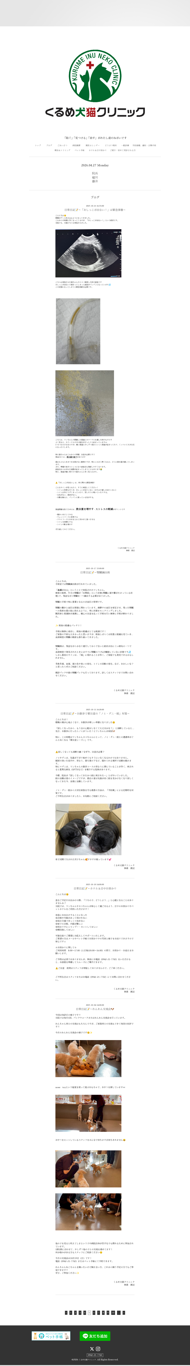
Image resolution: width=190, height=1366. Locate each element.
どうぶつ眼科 (112, 146)
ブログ (48, 146)
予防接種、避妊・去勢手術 (146, 146)
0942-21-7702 (95, 1356)
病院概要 (76, 146)
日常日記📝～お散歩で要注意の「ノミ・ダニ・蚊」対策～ (95, 714)
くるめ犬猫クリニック (87, 1360)
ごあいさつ (61, 146)
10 (114, 1313)
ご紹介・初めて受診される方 (124, 151)
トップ (36, 146)
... (119, 1313)
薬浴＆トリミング (60, 151)
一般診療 (126, 146)
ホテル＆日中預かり (97, 151)
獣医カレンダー (93, 146)
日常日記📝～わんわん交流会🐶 (95, 1009)
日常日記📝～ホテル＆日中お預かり (95, 889)
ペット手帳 (79, 151)
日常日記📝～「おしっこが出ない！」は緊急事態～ (95, 210)
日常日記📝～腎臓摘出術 (95, 573)
